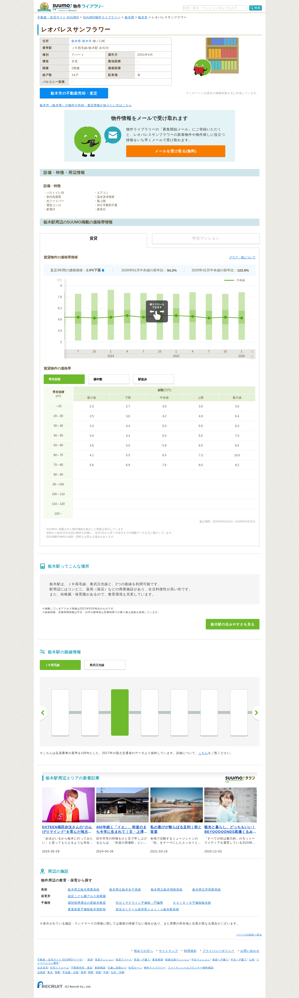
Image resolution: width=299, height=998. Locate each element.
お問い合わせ (249, 951)
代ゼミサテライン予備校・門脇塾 (139, 902)
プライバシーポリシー (218, 951)
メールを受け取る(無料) (176, 151)
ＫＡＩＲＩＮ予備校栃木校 (192, 902)
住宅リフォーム (59, 967)
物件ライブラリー (154, 967)
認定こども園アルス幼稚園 (87, 896)
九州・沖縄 (117, 972)
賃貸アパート (124, 959)
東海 (83, 972)
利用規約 (190, 951)
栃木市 (143, 17)
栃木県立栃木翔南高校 (167, 889)
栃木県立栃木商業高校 (84, 889)
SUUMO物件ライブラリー (102, 17)
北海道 (41, 972)
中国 (106, 972)
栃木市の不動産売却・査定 (74, 93)
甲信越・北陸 (70, 972)
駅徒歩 (142, 379)
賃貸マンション (104, 959)
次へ (255, 712)
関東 (57, 972)
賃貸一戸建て (142, 959)
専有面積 (54, 379)
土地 (251, 959)
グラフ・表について (242, 257)
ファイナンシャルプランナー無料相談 (190, 967)
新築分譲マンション (177, 959)
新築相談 (100, 967)
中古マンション (200, 959)
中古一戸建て (239, 959)
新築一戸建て (220, 959)
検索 (257, 8)
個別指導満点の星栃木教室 (87, 902)
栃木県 (129, 17)
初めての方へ (143, 951)
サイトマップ (168, 951)
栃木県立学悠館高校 (206, 889)
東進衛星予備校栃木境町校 (87, 909)
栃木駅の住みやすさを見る (233, 624)
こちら (203, 753)
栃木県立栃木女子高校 (125, 889)
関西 (90, 972)
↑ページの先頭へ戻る (249, 934)
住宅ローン (135, 967)
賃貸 (90, 959)
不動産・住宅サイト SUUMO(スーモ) (60, 959)
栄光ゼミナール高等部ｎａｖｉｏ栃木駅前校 (147, 909)
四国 (98, 972)
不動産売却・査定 (82, 967)
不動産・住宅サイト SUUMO (58, 17)
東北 (50, 972)
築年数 (97, 379)
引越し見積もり (117, 967)
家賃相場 (157, 959)
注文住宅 (42, 967)
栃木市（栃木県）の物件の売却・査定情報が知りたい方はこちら (86, 105)
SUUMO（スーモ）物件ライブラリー (70, 6)
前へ (43, 712)
